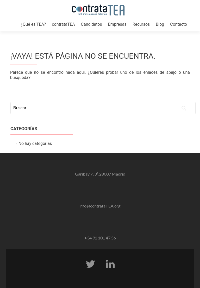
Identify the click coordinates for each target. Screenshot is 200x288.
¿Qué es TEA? (33, 24)
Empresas (117, 24)
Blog (160, 24)
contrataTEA (63, 24)
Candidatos (91, 24)
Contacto (178, 24)
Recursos (141, 24)
